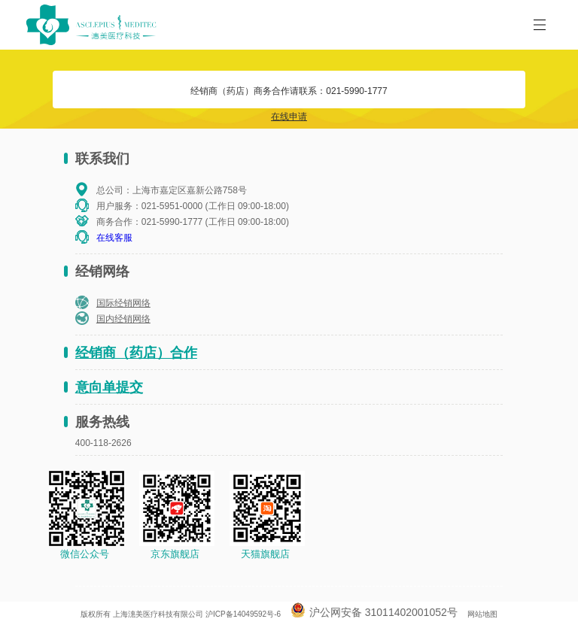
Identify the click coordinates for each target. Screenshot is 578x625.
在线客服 (114, 237)
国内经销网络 (123, 319)
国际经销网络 (123, 303)
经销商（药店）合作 (136, 352)
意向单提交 (109, 387)
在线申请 (289, 116)
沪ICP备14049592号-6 (243, 614)
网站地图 (482, 614)
